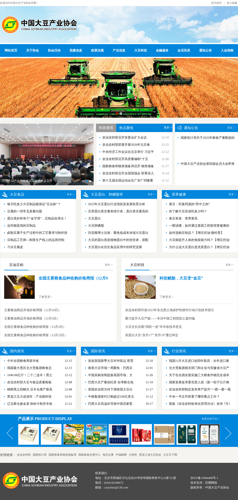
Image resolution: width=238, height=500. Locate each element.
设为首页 (216, 2)
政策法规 (97, 50)
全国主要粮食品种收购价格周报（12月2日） (35, 326)
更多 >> (231, 127)
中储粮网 (121, 454)
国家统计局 (40, 454)
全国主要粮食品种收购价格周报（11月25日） (35, 335)
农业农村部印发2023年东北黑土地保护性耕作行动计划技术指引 (169, 310)
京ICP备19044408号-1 (204, 478)
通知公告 (205, 50)
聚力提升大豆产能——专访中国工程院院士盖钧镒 (160, 318)
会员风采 (184, 50)
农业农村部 (24, 454)
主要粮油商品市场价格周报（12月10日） (32, 310)
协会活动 (54, 50)
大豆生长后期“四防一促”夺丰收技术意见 (153, 326)
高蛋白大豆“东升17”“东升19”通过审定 (151, 335)
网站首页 (11, 50)
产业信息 (119, 50)
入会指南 (227, 50)
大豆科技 (140, 50)
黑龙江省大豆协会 (150, 454)
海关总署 (108, 454)
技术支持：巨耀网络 (203, 482)
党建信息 (75, 50)
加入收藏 (232, 2)
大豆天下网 (170, 454)
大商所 (133, 454)
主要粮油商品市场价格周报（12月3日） (32, 318)
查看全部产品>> (211, 418)
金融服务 (162, 50)
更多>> (168, 127)
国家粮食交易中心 (89, 454)
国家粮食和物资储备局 (62, 454)
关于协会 (32, 50)
